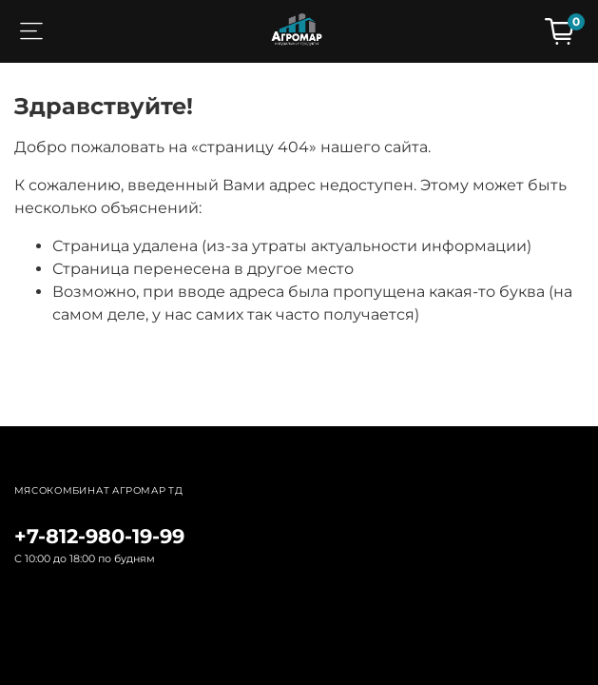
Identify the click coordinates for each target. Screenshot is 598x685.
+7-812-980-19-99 (99, 536)
